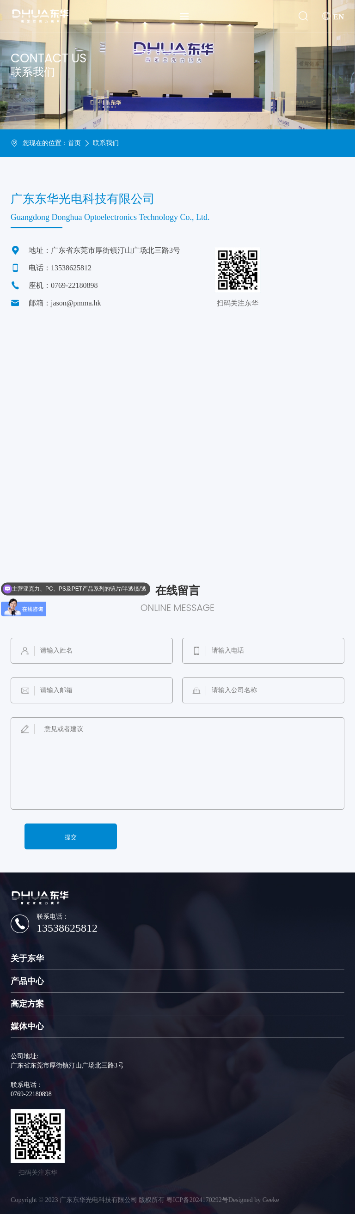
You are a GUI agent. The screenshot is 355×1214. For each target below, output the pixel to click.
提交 (71, 837)
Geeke (271, 1199)
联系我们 (106, 143)
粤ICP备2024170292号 (197, 1199)
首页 (74, 143)
